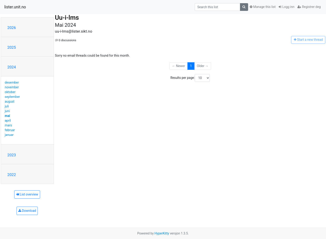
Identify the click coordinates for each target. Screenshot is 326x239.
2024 (11, 67)
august (9, 101)
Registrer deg (309, 7)
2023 (11, 155)
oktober (10, 92)
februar (10, 130)
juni (7, 111)
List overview (27, 194)
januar (9, 135)
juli (7, 106)
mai (7, 116)
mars (8, 125)
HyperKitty (161, 233)
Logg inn (286, 7)
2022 (11, 174)
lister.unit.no (15, 7)
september (12, 97)
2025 (11, 47)
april (8, 120)
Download (27, 210)
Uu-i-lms (67, 17)
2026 (11, 27)
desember (12, 82)
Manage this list (263, 7)
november (12, 87)
